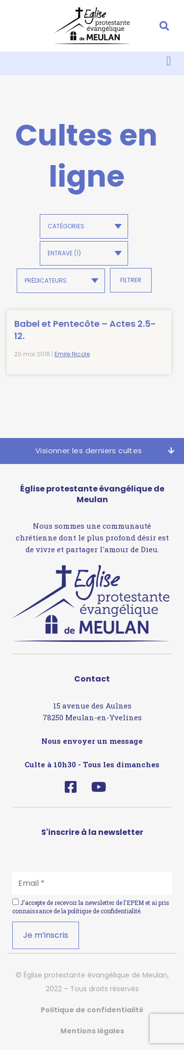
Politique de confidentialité (92, 1010)
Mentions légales (92, 1031)
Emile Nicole (72, 354)
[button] (164, 25)
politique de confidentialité (104, 911)
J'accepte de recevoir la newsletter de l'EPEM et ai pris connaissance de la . (90, 907)
